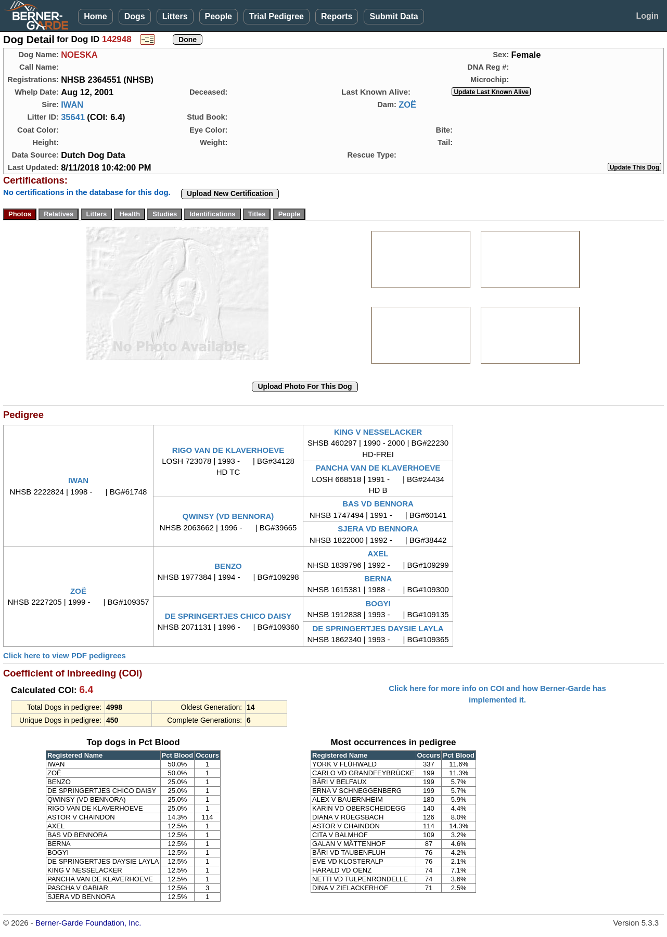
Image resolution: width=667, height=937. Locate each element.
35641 (73, 117)
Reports (336, 16)
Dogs (134, 16)
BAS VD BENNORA (378, 503)
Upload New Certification (230, 193)
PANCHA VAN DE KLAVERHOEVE (378, 467)
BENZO (228, 566)
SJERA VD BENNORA (378, 528)
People (218, 16)
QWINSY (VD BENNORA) (228, 516)
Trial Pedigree (276, 16)
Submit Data (393, 16)
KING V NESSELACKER (378, 431)
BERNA (378, 578)
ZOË (407, 104)
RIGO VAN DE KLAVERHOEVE (228, 450)
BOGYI (377, 603)
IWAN (72, 104)
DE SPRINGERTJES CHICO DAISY (228, 615)
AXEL (378, 553)
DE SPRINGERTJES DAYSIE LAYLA (377, 628)
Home (95, 16)
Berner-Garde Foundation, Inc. (88, 922)
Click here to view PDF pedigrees (64, 655)
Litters (175, 16)
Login (647, 15)
